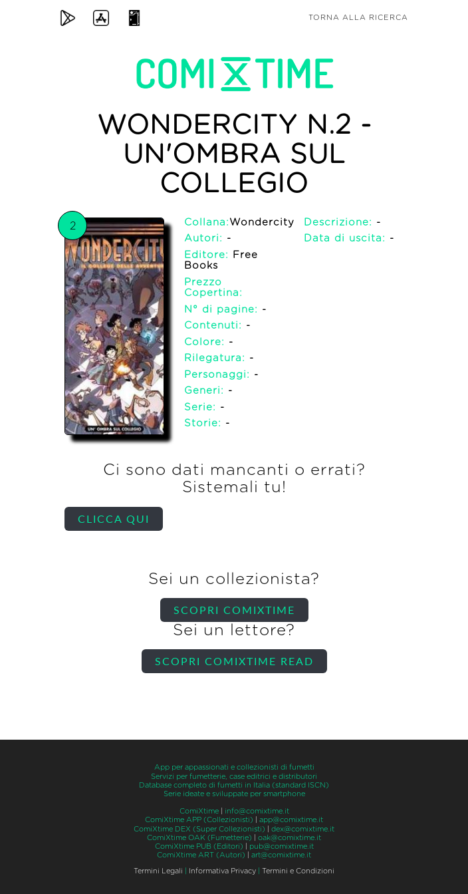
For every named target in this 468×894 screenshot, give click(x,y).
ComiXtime (199, 811)
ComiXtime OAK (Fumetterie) (199, 837)
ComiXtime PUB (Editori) (199, 846)
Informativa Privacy (222, 871)
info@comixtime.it (257, 811)
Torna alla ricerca (358, 17)
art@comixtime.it (281, 855)
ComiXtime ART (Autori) (201, 855)
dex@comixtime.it (302, 829)
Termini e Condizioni (298, 871)
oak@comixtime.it (289, 837)
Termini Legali (158, 871)
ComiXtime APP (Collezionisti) (199, 819)
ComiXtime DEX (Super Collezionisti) (199, 829)
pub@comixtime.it (281, 846)
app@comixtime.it (291, 819)
